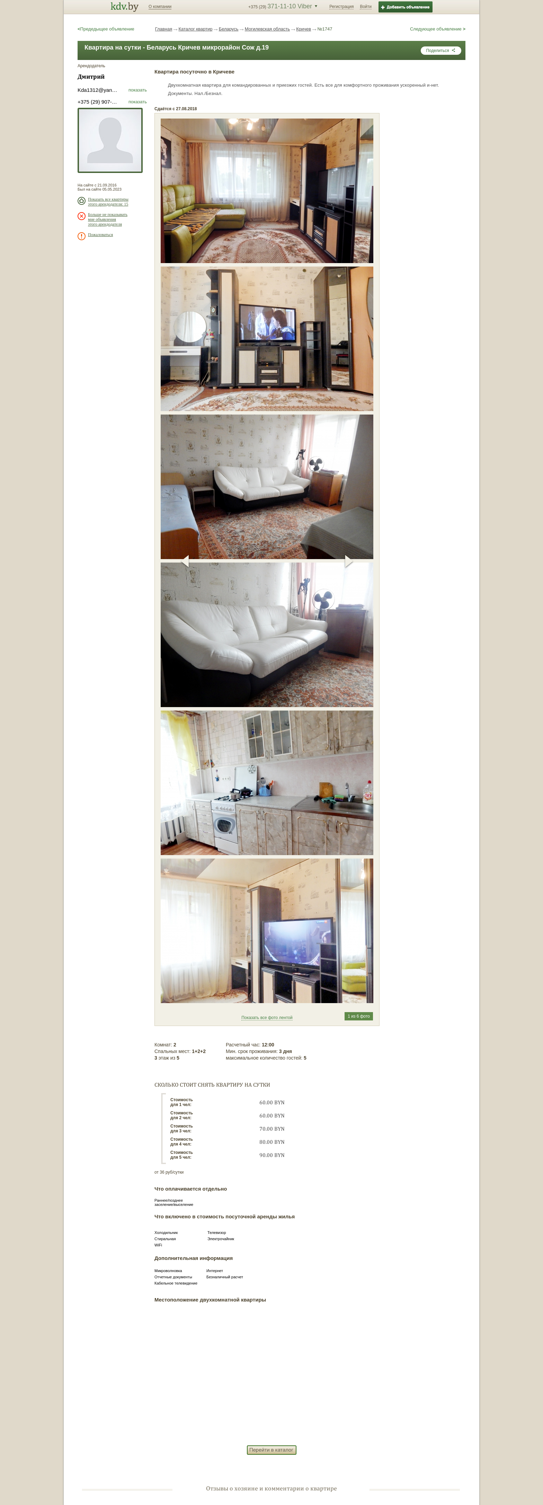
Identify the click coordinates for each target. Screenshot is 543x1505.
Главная (163, 29)
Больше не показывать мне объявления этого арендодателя (107, 219)
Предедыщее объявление (106, 29)
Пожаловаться (100, 234)
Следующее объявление (437, 29)
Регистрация (341, 6)
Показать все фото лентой (266, 1017)
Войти (366, 6)
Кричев (303, 29)
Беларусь (229, 29)
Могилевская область (267, 29)
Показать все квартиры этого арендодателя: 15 (108, 202)
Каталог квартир (195, 29)
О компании (160, 6)
